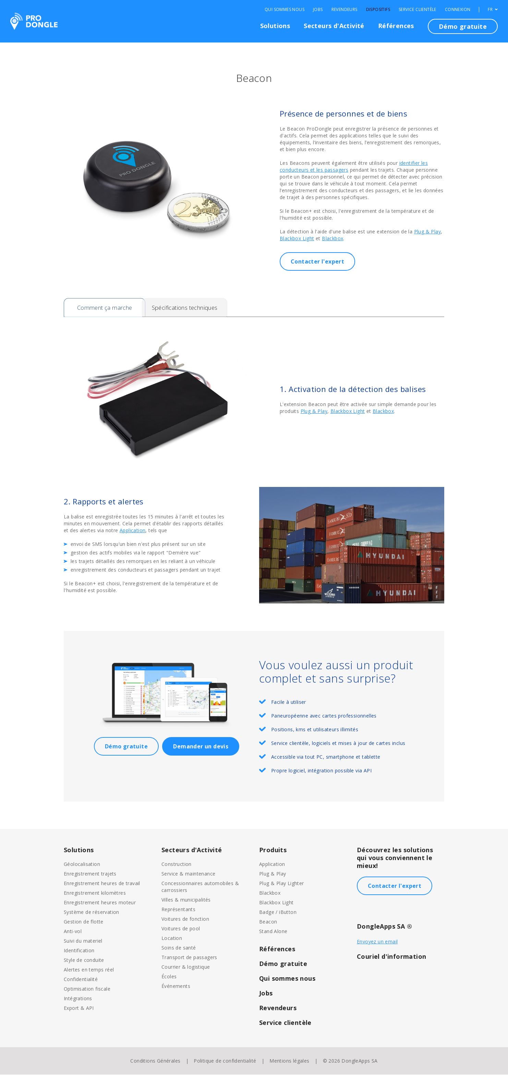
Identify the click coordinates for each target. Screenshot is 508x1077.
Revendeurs (344, 9)
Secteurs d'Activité (334, 26)
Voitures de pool (180, 931)
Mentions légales (289, 1063)
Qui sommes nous (284, 9)
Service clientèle (417, 9)
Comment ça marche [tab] (106, 309)
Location (171, 940)
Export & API (79, 1010)
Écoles (169, 979)
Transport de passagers (189, 959)
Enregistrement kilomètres (95, 895)
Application (132, 532)
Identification (79, 953)
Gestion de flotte (84, 924)
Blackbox (332, 238)
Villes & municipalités (186, 902)
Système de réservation (91, 914)
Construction (176, 866)
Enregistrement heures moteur (100, 905)
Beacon (268, 924)
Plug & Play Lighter (281, 885)
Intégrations (78, 1001)
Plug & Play (427, 231)
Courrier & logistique (185, 969)
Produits (273, 852)
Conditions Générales (155, 1063)
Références (396, 26)
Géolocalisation (82, 866)
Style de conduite (84, 962)
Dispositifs (378, 9)
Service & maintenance (188, 876)
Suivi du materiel (83, 943)
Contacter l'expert (317, 261)
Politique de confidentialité (225, 1063)
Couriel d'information (391, 959)
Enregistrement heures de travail (102, 885)
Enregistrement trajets (90, 876)
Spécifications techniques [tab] (202, 309)
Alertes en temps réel (89, 972)
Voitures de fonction (185, 921)
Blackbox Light (297, 238)
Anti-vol (73, 933)
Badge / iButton (278, 914)
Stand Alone (273, 933)
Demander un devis (200, 748)
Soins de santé (178, 950)
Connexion (458, 9)
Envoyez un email (377, 944)
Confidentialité (81, 981)
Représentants (178, 911)
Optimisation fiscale (87, 991)
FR (493, 9)
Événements (175, 988)
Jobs (318, 9)
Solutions (275, 26)
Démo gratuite (463, 26)
